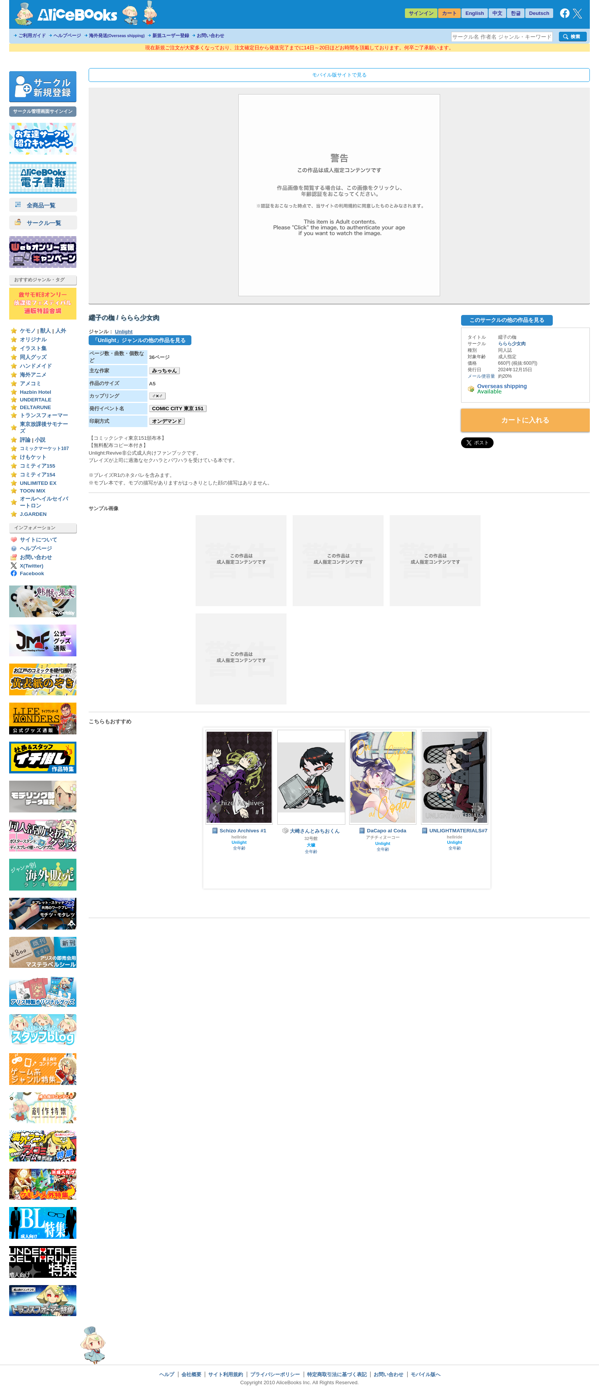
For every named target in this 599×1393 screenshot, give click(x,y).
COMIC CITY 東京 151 (178, 408)
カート (449, 13)
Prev (215, 808)
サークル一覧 (38, 223)
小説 (40, 440)
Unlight (124, 331)
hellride (239, 837)
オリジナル (33, 340)
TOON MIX (32, 491)
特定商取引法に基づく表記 (337, 1374)
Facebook (32, 573)
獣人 (45, 331)
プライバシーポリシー (275, 1374)
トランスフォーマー (44, 415)
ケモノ (28, 331)
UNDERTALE (36, 400)
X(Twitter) (32, 566)
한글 (516, 13)
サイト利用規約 (225, 1374)
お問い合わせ (210, 35)
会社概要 (191, 1374)
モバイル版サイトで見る (339, 75)
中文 (497, 13)
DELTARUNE (35, 407)
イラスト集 (33, 348)
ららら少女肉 (512, 343)
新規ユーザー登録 (170, 35)
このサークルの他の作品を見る (506, 320)
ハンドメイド (36, 366)
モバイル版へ (425, 1374)
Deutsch (539, 13)
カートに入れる (525, 420)
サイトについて (38, 540)
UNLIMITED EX (38, 483)
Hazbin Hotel (35, 392)
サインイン (421, 13)
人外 (60, 331)
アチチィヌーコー (383, 837)
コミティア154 (37, 475)
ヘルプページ (67, 35)
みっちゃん (164, 371)
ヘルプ (166, 1374)
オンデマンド (167, 421)
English (474, 13)
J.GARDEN (33, 514)
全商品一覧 (35, 205)
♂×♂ (157, 396)
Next (479, 808)
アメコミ (30, 384)
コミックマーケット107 (44, 448)
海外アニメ (33, 375)
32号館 (311, 838)
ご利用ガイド (32, 35)
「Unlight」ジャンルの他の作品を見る (139, 340)
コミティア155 (37, 466)
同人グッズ (33, 357)
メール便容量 (481, 376)
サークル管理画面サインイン (43, 111)
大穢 (311, 845)
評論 (25, 440)
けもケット (33, 457)
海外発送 (117, 35)
